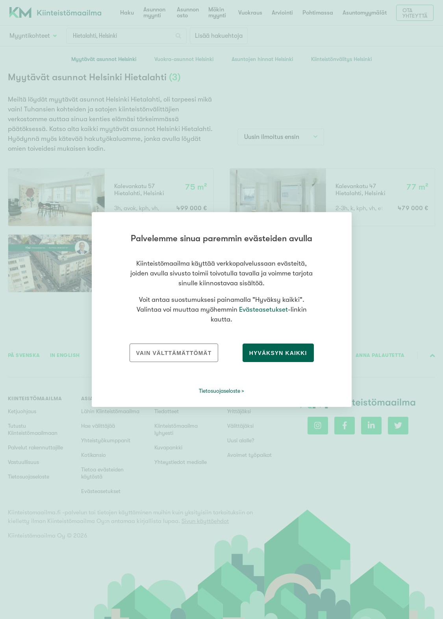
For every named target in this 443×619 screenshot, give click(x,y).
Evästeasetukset (263, 309)
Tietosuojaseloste (219, 391)
